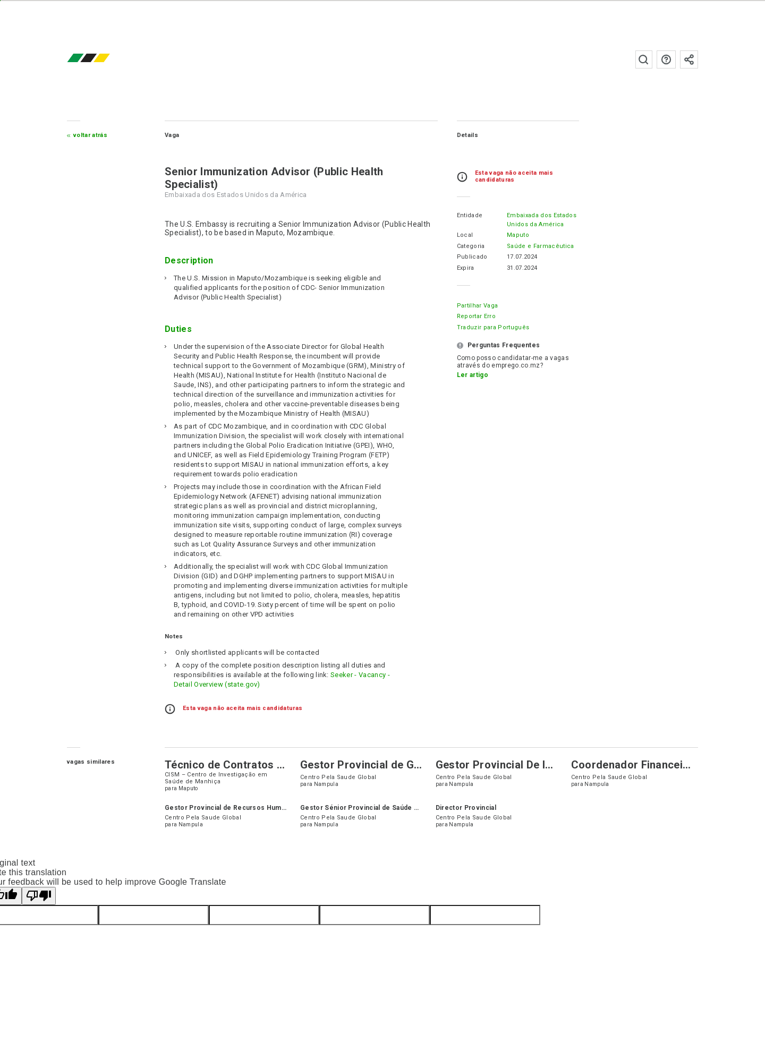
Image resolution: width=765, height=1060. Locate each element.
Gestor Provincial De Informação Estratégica (548, 764)
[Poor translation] (39, 896)
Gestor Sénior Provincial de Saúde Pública (369, 807)
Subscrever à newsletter (688, 59)
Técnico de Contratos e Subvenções (257, 764)
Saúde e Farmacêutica (539, 246)
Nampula (326, 784)
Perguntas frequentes (665, 59)
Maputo (517, 235)
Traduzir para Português (492, 327)
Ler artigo (472, 375)
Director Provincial (466, 807)
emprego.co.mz (105, 59)
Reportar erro (475, 316)
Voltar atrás (91, 135)
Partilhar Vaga (476, 305)
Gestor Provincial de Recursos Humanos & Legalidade (253, 807)
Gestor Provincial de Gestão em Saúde (398, 764)
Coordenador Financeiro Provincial (659, 764)
